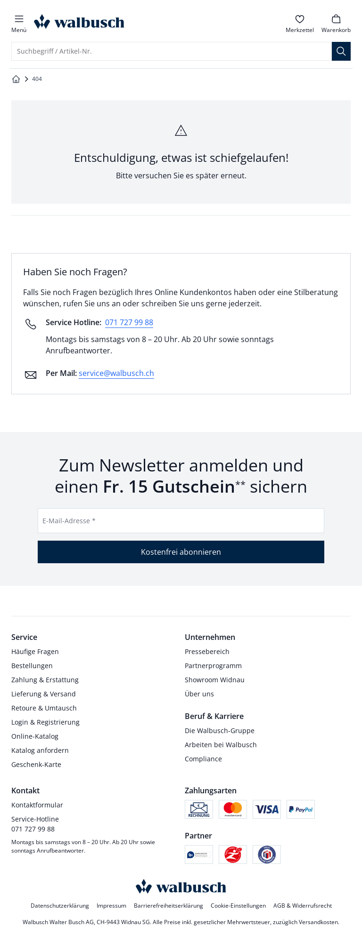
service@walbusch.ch (116, 373)
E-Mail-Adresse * (69, 520)
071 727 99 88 (129, 322)
